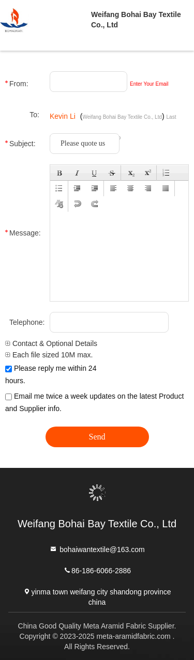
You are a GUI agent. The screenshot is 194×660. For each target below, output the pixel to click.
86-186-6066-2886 (97, 569)
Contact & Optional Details (51, 343)
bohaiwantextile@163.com (96, 548)
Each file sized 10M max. (49, 355)
